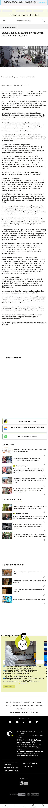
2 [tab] (21, 683)
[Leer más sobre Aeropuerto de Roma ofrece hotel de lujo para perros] (30, 600)
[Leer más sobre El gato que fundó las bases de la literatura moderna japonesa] (30, 590)
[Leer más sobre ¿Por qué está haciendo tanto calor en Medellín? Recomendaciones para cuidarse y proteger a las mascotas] (30, 526)
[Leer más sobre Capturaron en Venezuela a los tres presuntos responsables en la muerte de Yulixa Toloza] (30, 459)
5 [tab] (28, 683)
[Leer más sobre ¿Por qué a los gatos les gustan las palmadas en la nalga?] (30, 572)
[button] (44, 455)
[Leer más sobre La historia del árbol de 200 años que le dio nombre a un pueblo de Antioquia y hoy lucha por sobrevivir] (30, 507)
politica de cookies (32, 3)
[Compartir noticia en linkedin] (28, 85)
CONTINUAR (42, 2)
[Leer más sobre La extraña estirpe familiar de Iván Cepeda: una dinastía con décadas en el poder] (30, 450)
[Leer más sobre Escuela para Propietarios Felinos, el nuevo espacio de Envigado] (30, 581)
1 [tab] (19, 683)
